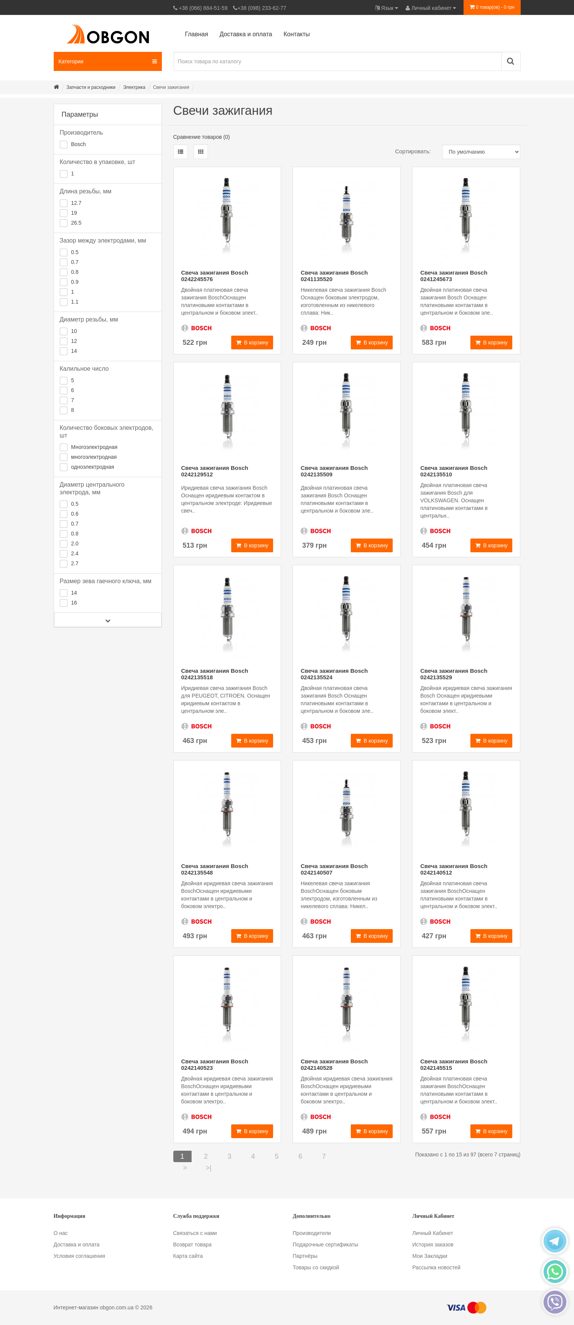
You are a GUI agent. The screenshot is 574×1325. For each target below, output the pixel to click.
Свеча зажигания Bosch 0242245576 (214, 275)
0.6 (74, 514)
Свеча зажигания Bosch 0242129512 (214, 471)
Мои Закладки (430, 1256)
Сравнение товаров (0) (201, 137)
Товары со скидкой (316, 1267)
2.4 (74, 553)
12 (74, 341)
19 (74, 213)
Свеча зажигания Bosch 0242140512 (453, 869)
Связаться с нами (195, 1233)
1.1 (74, 302)
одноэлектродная (92, 467)
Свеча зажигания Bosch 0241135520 (334, 275)
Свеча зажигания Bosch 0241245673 (453, 275)
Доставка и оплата (77, 1244)
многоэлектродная (94, 457)
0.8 (74, 272)
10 (74, 331)
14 (74, 351)
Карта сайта (188, 1256)
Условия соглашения (80, 1256)
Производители (312, 1233)
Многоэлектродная (94, 447)
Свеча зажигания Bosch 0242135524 (334, 673)
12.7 (76, 203)
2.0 (74, 543)
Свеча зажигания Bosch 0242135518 (214, 673)
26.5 (76, 223)
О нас (61, 1233)
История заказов (433, 1244)
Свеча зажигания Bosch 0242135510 (453, 471)
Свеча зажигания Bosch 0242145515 (453, 1064)
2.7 (74, 563)
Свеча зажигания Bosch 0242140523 (214, 1064)
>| (208, 1168)
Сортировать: (413, 151)
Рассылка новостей (436, 1267)
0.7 (74, 262)
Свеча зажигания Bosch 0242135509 (334, 471)
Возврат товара (192, 1244)
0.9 (74, 282)
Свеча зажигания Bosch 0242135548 (214, 869)
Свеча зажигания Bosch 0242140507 (334, 869)
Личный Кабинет (433, 1233)
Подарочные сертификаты (325, 1244)
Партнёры (305, 1256)
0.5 (74, 252)
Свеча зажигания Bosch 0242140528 (334, 1064)
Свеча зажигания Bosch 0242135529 (453, 673)
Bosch (78, 144)
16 (74, 603)
